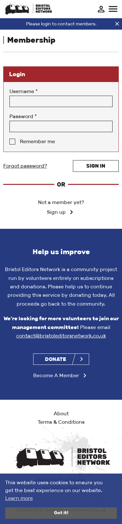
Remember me (37, 141)
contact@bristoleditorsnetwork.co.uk (61, 336)
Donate (55, 359)
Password (23, 116)
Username (23, 91)
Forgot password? (25, 166)
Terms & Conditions (61, 422)
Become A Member (56, 375)
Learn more (19, 498)
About (61, 413)
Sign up (56, 212)
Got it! (61, 513)
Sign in (95, 166)
